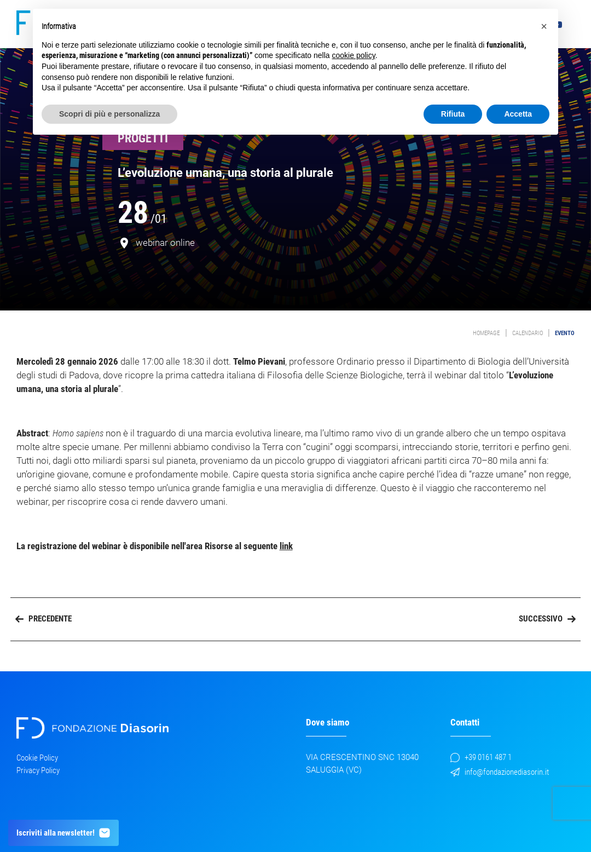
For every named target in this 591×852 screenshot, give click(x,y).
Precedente (43, 619)
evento (565, 333)
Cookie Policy (37, 758)
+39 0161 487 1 (481, 757)
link (286, 546)
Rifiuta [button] (453, 114)
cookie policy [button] (353, 55)
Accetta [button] (518, 114)
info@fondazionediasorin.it (499, 772)
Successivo (547, 619)
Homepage (486, 333)
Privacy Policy (38, 770)
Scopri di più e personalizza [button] (109, 114)
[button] (544, 26)
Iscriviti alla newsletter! (63, 833)
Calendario (527, 333)
